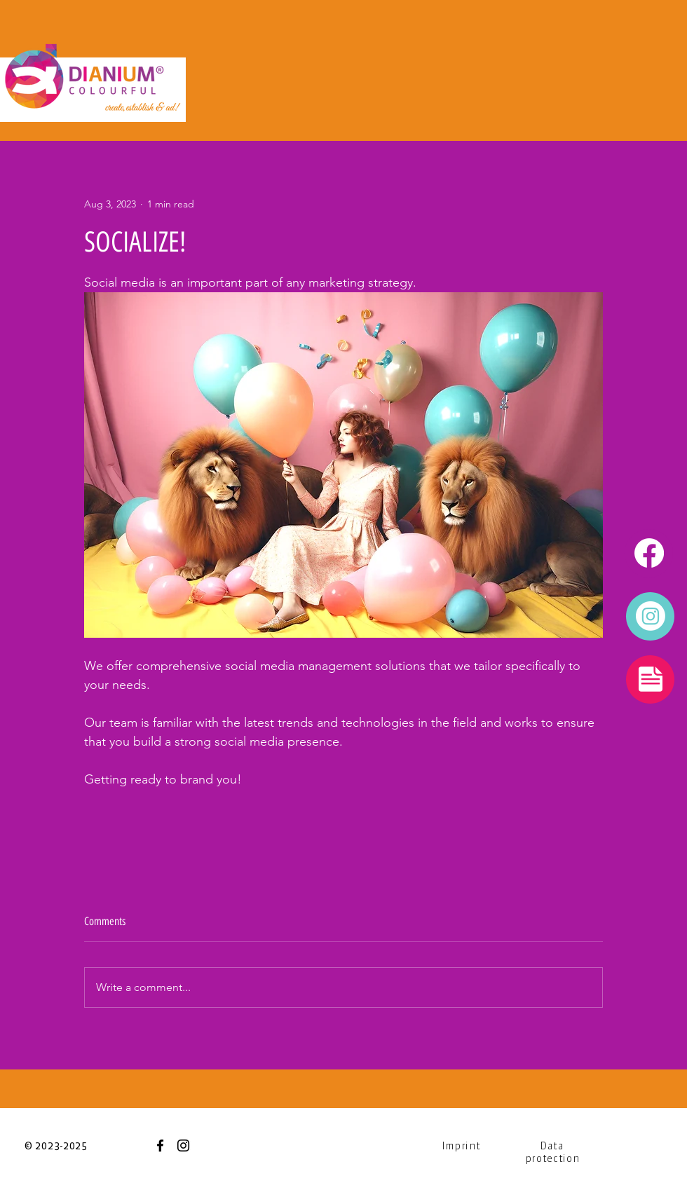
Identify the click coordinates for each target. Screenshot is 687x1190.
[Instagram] (183, 1145)
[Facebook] (160, 1145)
